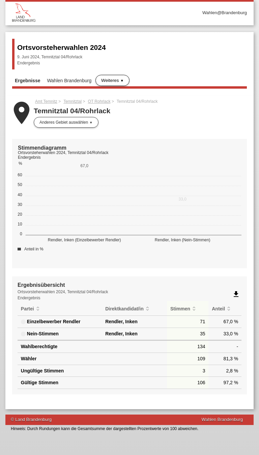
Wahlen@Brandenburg (224, 12)
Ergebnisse (27, 80)
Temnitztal (72, 101)
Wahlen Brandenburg (69, 80)
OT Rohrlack (99, 101)
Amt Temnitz (46, 101)
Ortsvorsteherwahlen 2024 (61, 47)
